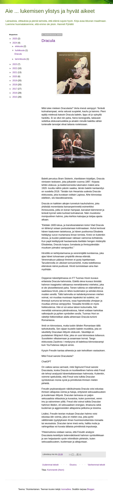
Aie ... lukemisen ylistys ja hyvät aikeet (50, 11)
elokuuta (19, 46)
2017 (15, 89)
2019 (15, 80)
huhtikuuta (20, 50)
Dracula (48, 40)
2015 (15, 97)
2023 (15, 64)
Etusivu (73, 465)
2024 (15, 43)
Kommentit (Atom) (55, 470)
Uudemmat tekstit (50, 465)
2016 (15, 93)
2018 (15, 84)
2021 (15, 72)
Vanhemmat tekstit (96, 465)
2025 (15, 38)
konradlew (66, 489)
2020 (15, 76)
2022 (15, 68)
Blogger (90, 489)
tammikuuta (20, 59)
